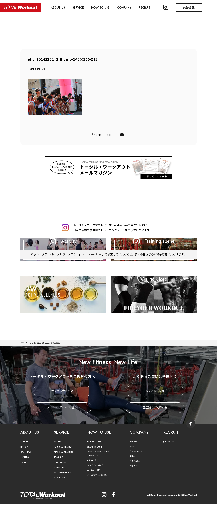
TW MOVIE (26, 479)
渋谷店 (133, 463)
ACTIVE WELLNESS (64, 489)
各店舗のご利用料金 (155, 424)
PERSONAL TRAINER (65, 463)
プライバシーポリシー (98, 482)
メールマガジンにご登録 (62, 424)
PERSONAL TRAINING (66, 469)
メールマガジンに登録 (99, 492)
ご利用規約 (92, 477)
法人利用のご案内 (96, 463)
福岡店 (133, 472)
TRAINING (59, 474)
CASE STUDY (60, 494)
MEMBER (193, 7)
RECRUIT (147, 7)
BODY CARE (60, 484)
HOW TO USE (102, 7)
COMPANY (126, 7)
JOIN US (169, 458)
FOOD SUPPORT (63, 479)
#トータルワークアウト (64, 275)
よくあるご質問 (154, 408)
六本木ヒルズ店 (137, 468)
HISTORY (25, 463)
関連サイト (135, 482)
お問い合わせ (136, 477)
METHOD (59, 458)
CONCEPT (26, 458)
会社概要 (134, 458)
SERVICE (79, 7)
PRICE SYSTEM (95, 458)
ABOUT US (58, 7)
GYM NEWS (26, 469)
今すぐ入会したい (62, 408)
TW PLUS (25, 474)
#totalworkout (92, 275)
